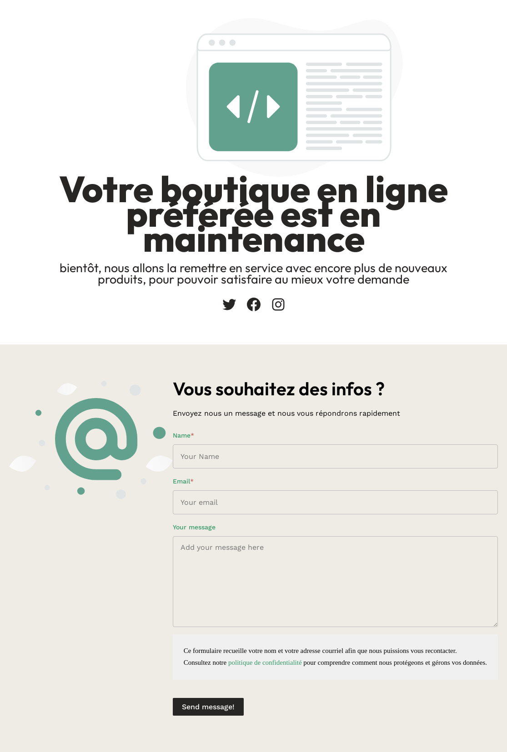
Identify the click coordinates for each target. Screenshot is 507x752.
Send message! (208, 706)
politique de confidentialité (265, 662)
